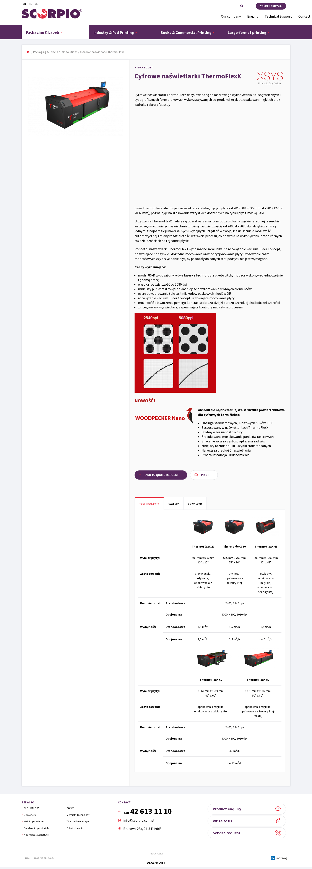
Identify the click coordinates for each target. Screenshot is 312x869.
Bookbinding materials (36, 828)
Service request (228, 832)
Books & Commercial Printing (188, 32)
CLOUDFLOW (31, 808)
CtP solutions (69, 52)
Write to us (224, 820)
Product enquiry (228, 808)
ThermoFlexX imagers (79, 821)
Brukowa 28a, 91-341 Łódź (142, 828)
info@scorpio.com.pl (138, 821)
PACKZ (70, 808)
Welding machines (34, 821)
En (24, 3)
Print (205, 475)
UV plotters (30, 814)
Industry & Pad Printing (115, 32)
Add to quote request (162, 475)
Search (242, 6)
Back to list (145, 67)
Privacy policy (156, 853)
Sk (35, 3)
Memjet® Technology (78, 814)
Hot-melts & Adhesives (36, 834)
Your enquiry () (271, 6)
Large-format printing (249, 32)
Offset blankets (75, 828)
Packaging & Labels (44, 32)
